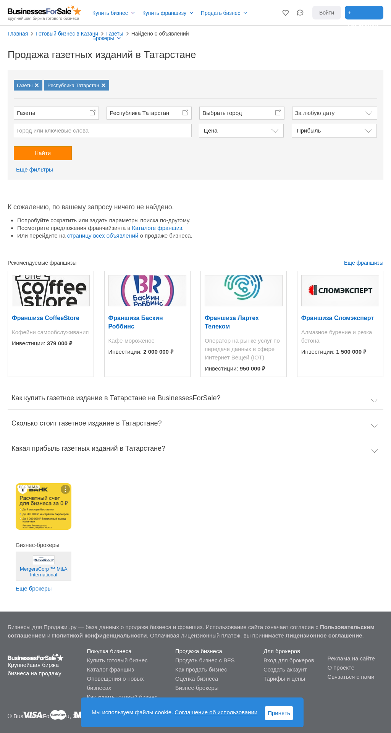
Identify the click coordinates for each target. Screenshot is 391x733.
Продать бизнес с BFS (205, 660)
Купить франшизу (164, 13)
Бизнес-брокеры (197, 687)
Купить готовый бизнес (117, 660)
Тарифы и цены (284, 678)
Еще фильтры (34, 169)
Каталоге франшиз (157, 228)
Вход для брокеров (288, 660)
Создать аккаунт (285, 669)
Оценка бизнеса (196, 678)
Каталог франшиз (110, 669)
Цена (211, 130)
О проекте (340, 667)
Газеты (26, 113)
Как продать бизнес (201, 669)
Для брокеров (281, 651)
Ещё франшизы (363, 263)
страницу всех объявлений (103, 235)
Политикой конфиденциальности (99, 635)
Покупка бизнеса (109, 651)
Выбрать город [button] (222, 113)
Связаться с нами (350, 676)
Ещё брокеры (34, 588)
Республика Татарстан (139, 113)
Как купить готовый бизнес (122, 697)
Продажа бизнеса (198, 651)
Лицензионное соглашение (324, 635)
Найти (42, 153)
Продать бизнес (220, 13)
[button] (285, 12)
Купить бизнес (110, 13)
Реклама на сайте (351, 658)
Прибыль (309, 130)
